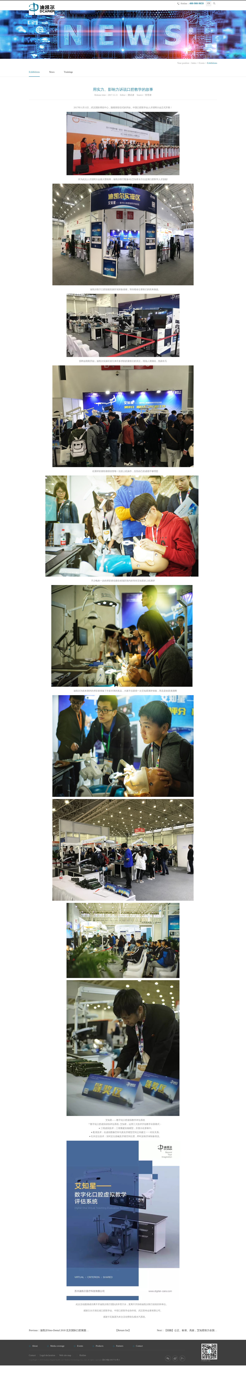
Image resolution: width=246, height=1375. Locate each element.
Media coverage (57, 1355)
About (151, 13)
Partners (197, 13)
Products (166, 13)
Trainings (68, 81)
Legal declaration (47, 1365)
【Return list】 (123, 1340)
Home (136, 13)
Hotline (82, 1365)
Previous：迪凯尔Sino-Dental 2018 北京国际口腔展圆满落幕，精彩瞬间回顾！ (71, 1340)
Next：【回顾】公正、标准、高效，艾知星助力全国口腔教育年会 (193, 1340)
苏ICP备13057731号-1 (111, 1369)
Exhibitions (34, 81)
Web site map (65, 1365)
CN (208, 3)
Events (182, 13)
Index (193, 72)
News (51, 81)
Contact (213, 13)
